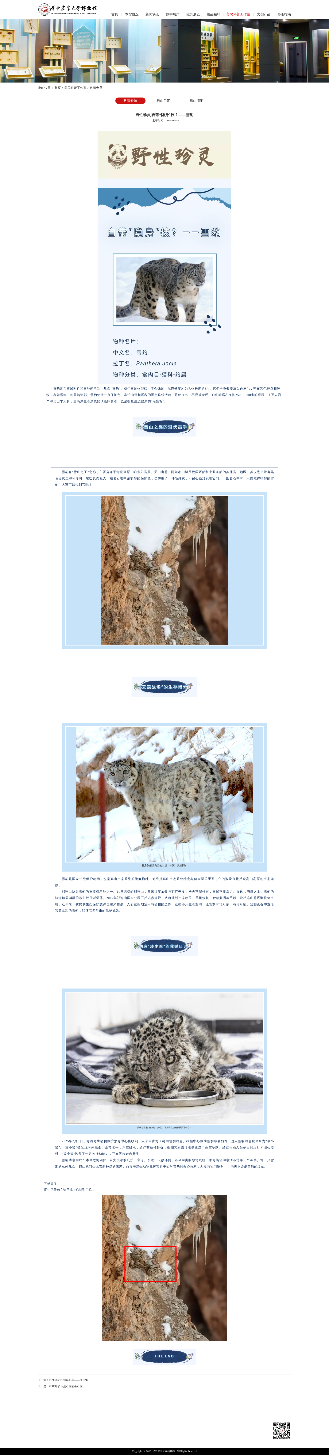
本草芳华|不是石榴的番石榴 (65, 1386)
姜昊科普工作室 (75, 87)
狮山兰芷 (163, 100)
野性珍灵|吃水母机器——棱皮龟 (68, 1380)
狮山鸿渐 (196, 100)
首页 (58, 87)
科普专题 (96, 87)
